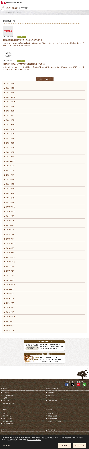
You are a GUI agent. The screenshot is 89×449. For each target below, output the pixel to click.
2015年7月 (10, 326)
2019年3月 (10, 230)
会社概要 (5, 398)
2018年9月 (10, 248)
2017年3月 (10, 275)
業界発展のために (7, 421)
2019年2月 (10, 234)
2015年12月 (10, 316)
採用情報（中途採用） (53, 418)
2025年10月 (11, 102)
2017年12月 (10, 257)
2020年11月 (10, 179)
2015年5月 (10, 330)
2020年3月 (10, 198)
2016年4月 (10, 303)
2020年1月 (10, 202)
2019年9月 (10, 216)
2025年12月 (11, 97)
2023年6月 (10, 129)
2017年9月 (10, 266)
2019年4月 (10, 225)
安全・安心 (5, 413)
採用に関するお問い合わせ (54, 421)
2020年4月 (10, 193)
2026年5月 (10, 83)
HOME (8, 8)
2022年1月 (10, 156)
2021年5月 (10, 166)
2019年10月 (10, 211)
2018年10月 (10, 243)
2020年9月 (10, 184)
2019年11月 (10, 207)
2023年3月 (10, 134)
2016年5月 (10, 298)
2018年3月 (10, 252)
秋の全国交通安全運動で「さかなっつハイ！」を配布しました (22, 40)
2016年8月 (10, 294)
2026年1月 (10, 92)
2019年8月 (10, 220)
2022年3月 (10, 147)
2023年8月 (10, 124)
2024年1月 (10, 115)
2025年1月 (10, 106)
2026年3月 (10, 88)
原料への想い (51, 392)
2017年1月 (10, 280)
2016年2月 (10, 307)
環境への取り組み (7, 416)
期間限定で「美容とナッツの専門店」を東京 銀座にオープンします (24, 64)
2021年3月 (10, 170)
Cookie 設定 (6, 446)
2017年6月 (10, 271)
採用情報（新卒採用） (53, 416)
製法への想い (51, 395)
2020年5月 (10, 188)
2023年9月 (10, 120)
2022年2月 (10, 152)
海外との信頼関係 (52, 400)
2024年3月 (10, 111)
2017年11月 (10, 262)
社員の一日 (51, 413)
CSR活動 (4, 409)
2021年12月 (10, 161)
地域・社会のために (7, 418)
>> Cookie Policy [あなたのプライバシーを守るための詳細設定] (34, 441)
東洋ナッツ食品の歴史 (8, 403)
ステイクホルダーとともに (9, 395)
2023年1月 (10, 138)
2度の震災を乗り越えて (9, 423)
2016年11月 (10, 284)
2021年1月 (10, 175)
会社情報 (4, 389)
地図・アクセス (6, 400)
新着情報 (14, 8)
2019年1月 (10, 239)
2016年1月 (10, 312)
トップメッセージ (7, 392)
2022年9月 (10, 143)
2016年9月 (10, 289)
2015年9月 (10, 321)
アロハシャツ (51, 398)
